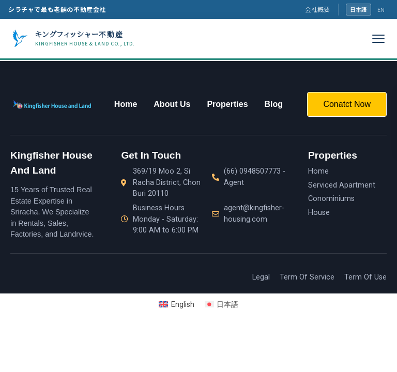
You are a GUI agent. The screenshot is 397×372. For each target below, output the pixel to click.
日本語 (358, 9)
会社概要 (317, 9)
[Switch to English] (177, 304)
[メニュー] (378, 38)
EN (381, 9)
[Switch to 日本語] (222, 304)
